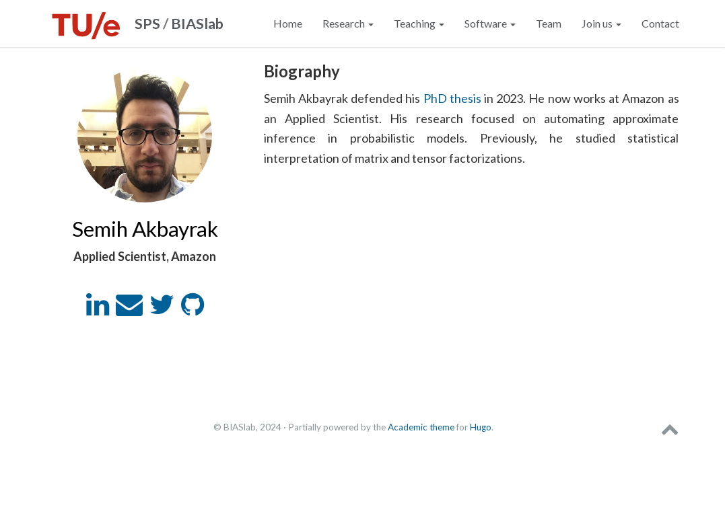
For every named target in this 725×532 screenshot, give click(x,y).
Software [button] (490, 23)
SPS (147, 23)
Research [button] (348, 23)
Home (287, 23)
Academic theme (421, 427)
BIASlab (197, 23)
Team (548, 23)
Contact (660, 23)
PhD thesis (452, 98)
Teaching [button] (419, 23)
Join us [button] (601, 23)
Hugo (480, 427)
